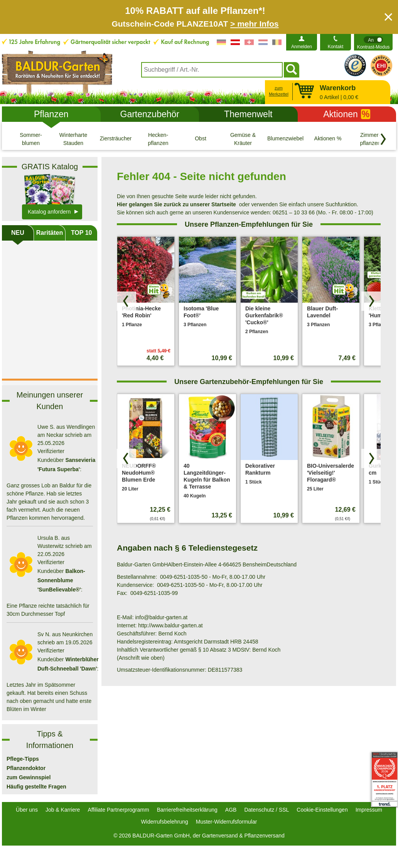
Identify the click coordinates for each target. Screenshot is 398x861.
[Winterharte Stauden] (73, 139)
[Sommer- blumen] (31, 139)
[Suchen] (291, 70)
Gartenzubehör (149, 114)
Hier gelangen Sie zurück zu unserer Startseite (176, 204)
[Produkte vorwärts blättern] (371, 301)
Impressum (369, 810)
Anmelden (301, 46)
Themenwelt (248, 114)
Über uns (27, 810)
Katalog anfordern (49, 212)
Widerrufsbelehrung (164, 822)
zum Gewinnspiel (29, 777)
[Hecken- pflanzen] (158, 139)
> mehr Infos (254, 23)
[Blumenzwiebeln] (285, 139)
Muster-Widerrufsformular (226, 822)
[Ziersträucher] (115, 139)
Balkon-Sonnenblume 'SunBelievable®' (61, 580)
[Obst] (200, 139)
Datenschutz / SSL (266, 810)
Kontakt (336, 46)
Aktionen (346, 114)
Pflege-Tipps (23, 759)
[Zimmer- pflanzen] (370, 139)
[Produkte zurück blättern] (126, 301)
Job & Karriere (63, 810)
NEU (17, 232)
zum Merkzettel (278, 91)
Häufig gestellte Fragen (36, 786)
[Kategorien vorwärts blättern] (383, 139)
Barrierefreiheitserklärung (187, 810)
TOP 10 (81, 232)
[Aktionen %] (328, 139)
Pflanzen (51, 114)
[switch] (373, 42)
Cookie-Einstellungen (322, 810)
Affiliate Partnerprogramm (118, 810)
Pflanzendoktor (26, 768)
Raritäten (49, 232)
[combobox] (212, 70)
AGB (231, 810)
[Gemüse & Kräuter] (243, 139)
